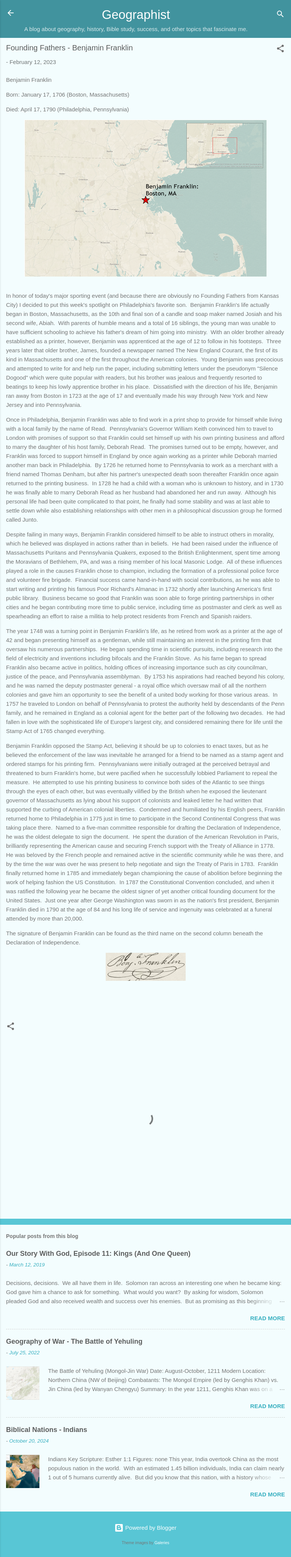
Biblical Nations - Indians (46, 1430)
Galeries (162, 1542)
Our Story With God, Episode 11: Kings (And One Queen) (98, 1253)
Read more (267, 1318)
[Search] (280, 15)
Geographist (136, 15)
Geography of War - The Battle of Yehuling (74, 1341)
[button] (280, 50)
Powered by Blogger (145, 1527)
